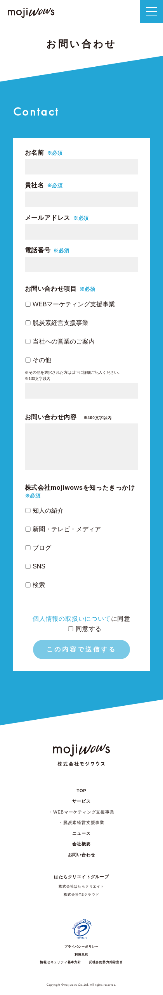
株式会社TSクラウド (81, 895)
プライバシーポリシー (81, 946)
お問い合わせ (81, 854)
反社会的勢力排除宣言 (106, 962)
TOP (82, 790)
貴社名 (34, 185)
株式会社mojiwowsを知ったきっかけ (80, 488)
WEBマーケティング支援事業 (83, 812)
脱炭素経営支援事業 (83, 822)
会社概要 (81, 843)
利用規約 (81, 954)
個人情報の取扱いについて (72, 618)
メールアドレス (48, 218)
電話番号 (38, 250)
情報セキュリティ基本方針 (60, 962)
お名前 (34, 153)
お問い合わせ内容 (68, 417)
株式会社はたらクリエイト (81, 886)
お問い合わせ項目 (51, 289)
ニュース (81, 833)
